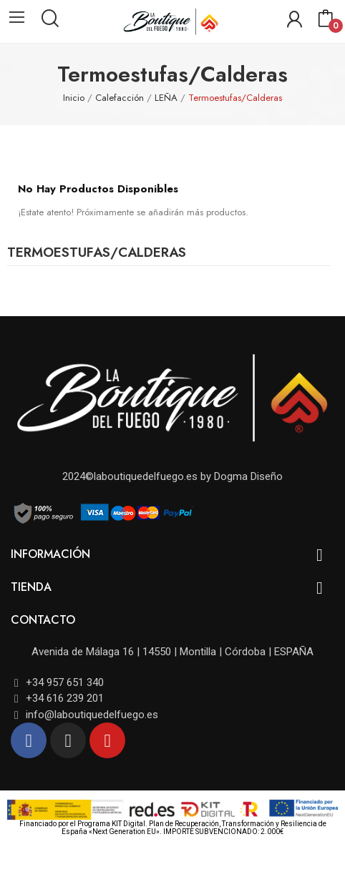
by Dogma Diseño (240, 476)
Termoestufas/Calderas (96, 254)
